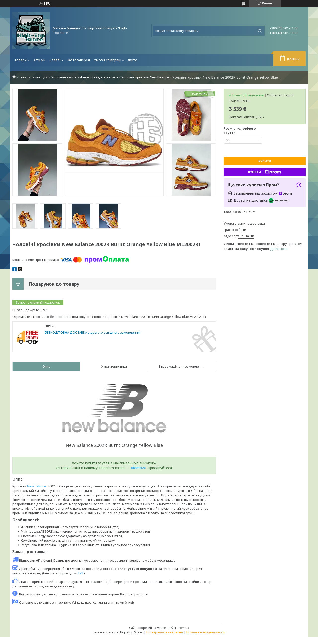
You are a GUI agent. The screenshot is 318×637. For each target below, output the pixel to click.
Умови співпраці (107, 60)
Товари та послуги (33, 77)
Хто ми (39, 60)
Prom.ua (183, 627)
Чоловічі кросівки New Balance (145, 77)
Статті (54, 60)
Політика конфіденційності (205, 632)
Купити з (264, 172)
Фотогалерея (78, 60)
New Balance (36, 486)
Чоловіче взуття (64, 77)
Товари (20, 60)
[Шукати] (260, 31)
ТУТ (81, 573)
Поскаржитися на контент (164, 632)
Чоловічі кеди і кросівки (99, 77)
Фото (132, 60)
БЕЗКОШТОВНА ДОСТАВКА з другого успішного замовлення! (92, 332)
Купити (264, 161)
